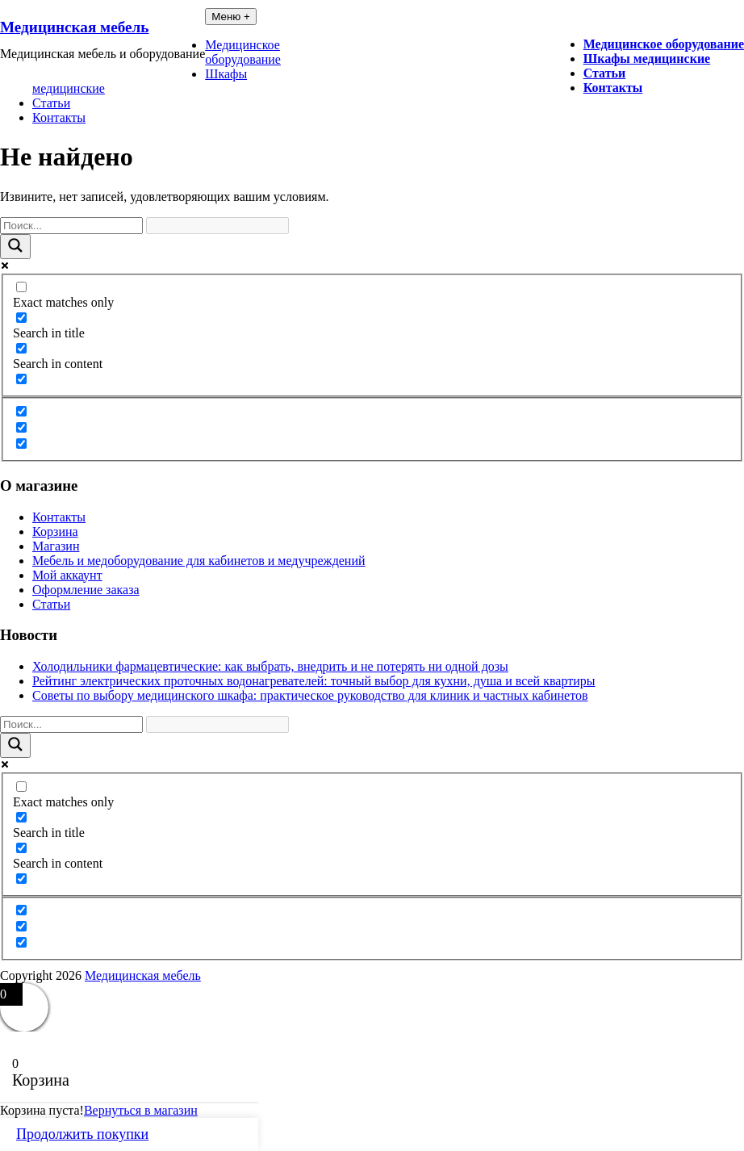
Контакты (613, 87)
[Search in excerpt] (21, 379)
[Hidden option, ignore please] (21, 411)
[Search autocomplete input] (217, 225)
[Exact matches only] (21, 287)
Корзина (55, 531)
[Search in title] (21, 317)
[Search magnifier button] (15, 246)
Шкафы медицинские (647, 58)
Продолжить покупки (82, 1134)
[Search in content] (21, 348)
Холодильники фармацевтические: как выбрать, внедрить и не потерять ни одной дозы (270, 666)
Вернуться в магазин (141, 1110)
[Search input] (71, 225)
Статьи (604, 73)
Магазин (55, 546)
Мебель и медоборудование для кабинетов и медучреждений (199, 560)
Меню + (230, 16)
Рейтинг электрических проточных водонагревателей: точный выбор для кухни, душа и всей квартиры (314, 681)
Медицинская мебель (74, 27)
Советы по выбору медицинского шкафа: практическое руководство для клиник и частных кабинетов (310, 695)
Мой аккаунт (67, 575)
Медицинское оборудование (663, 44)
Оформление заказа (86, 589)
